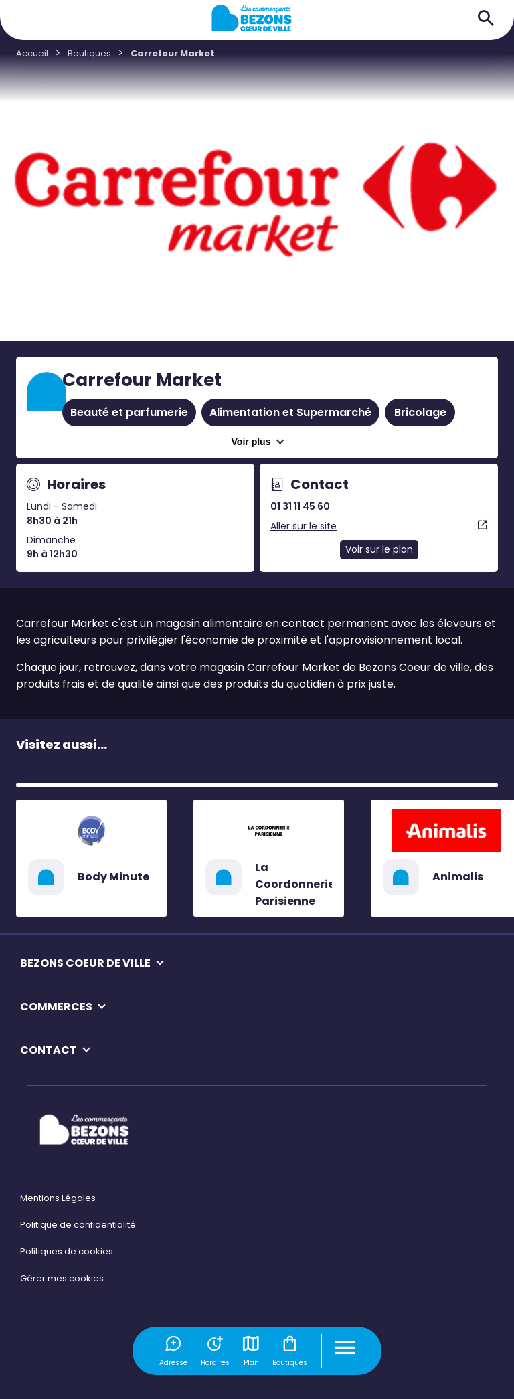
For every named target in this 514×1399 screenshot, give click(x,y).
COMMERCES (56, 1006)
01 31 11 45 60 (300, 506)
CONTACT (48, 1050)
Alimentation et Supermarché (290, 412)
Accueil (32, 53)
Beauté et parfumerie (129, 412)
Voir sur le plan (379, 549)
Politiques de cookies (66, 1251)
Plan (251, 1351)
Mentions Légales (58, 1198)
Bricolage (420, 412)
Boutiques (289, 1351)
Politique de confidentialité (78, 1224)
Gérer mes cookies (62, 1278)
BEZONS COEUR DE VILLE (85, 963)
